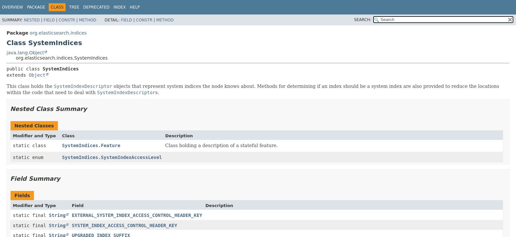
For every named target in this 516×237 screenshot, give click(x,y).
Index (120, 7)
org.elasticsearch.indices (58, 33)
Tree (74, 7)
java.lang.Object (25, 52)
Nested (31, 20)
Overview (12, 7)
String (57, 215)
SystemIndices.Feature (91, 145)
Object (37, 75)
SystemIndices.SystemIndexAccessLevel (112, 157)
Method (87, 20)
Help (135, 7)
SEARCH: (363, 19)
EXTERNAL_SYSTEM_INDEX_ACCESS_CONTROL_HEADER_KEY (137, 215)
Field (49, 20)
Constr (67, 20)
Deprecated (96, 7)
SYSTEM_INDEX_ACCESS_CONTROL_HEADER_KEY (124, 225)
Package (36, 7)
